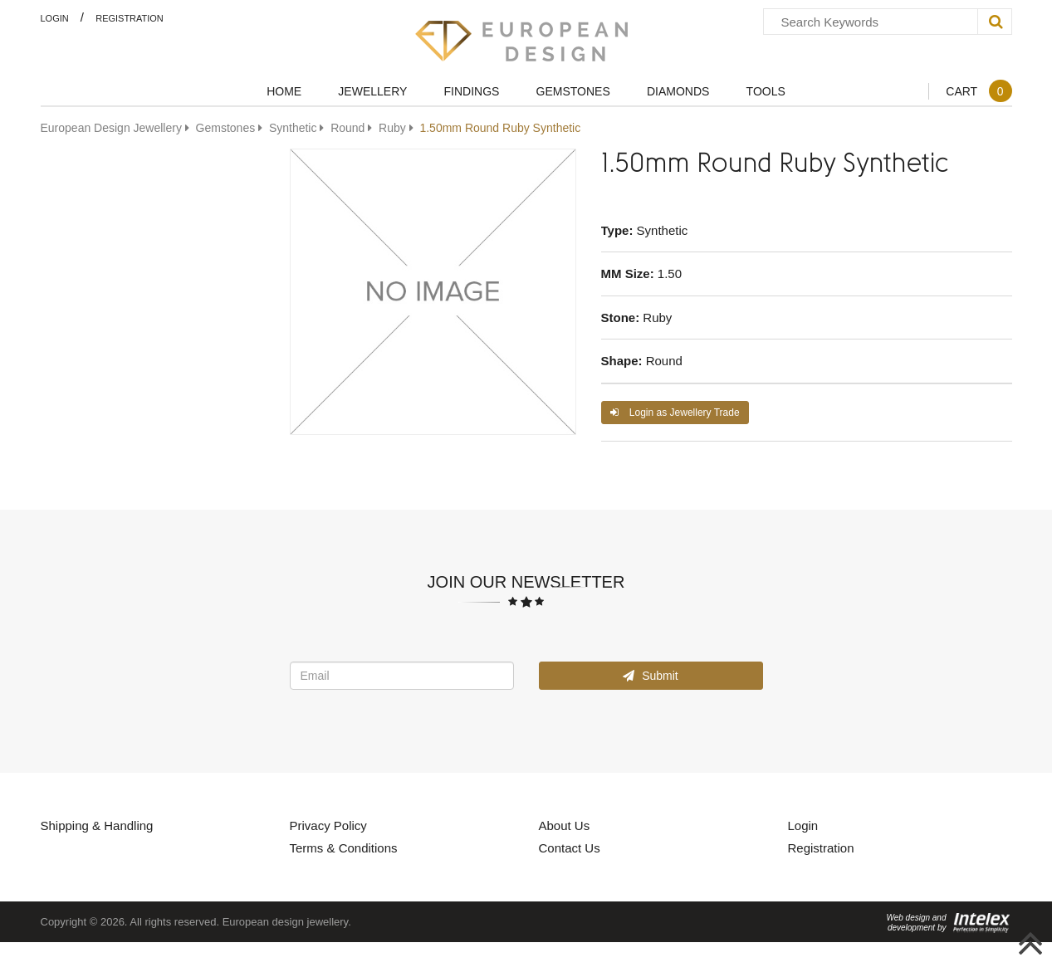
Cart (978, 91)
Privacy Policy (328, 825)
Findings (472, 91)
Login (55, 18)
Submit (650, 675)
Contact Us (569, 847)
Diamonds (678, 91)
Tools (765, 91)
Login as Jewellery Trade (675, 412)
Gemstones (573, 91)
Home (284, 91)
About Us (564, 825)
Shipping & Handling (97, 825)
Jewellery (372, 91)
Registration (129, 18)
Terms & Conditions (344, 847)
